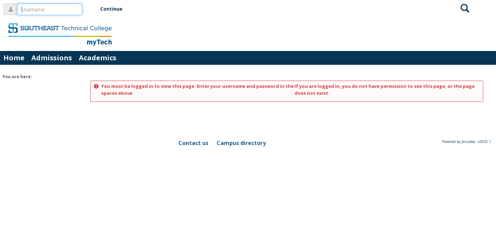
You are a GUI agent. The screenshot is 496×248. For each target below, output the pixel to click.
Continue (111, 9)
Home (13, 57)
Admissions (51, 57)
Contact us (193, 143)
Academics (97, 57)
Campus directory (241, 143)
